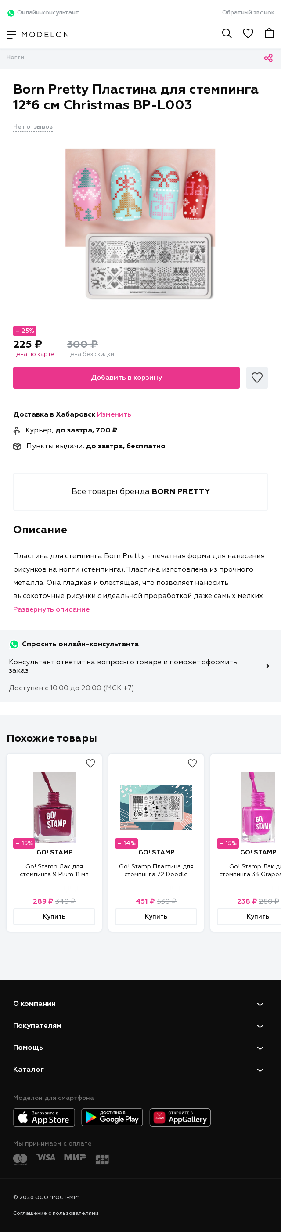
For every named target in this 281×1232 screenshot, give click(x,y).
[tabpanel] (140, 222)
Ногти (15, 58)
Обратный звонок (248, 13)
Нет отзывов (33, 127)
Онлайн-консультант (43, 13)
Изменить (114, 414)
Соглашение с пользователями (55, 1213)
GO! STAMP (54, 853)
